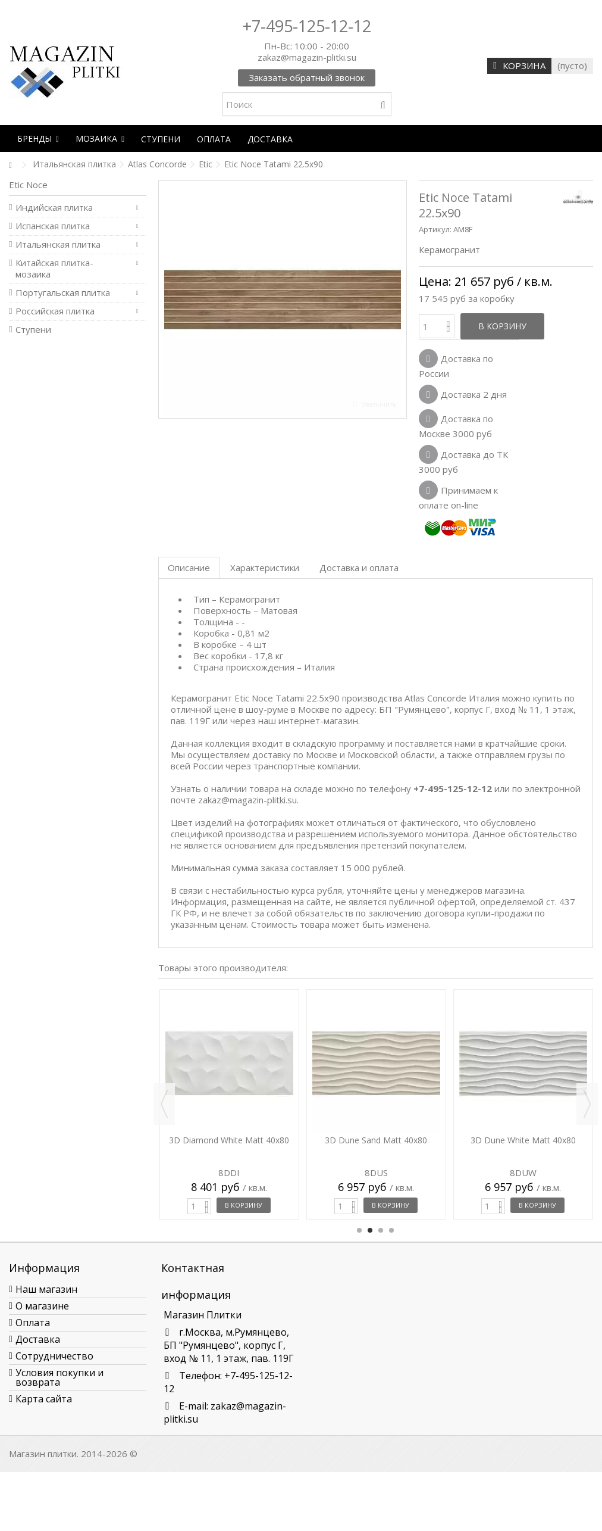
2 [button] (370, 1230)
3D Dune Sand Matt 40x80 (376, 1140)
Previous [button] (164, 1104)
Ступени (33, 329)
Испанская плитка (52, 226)
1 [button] (359, 1230)
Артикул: (435, 229)
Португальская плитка (62, 292)
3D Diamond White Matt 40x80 (229, 1140)
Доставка (37, 1339)
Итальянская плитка (58, 244)
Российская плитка (55, 311)
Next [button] (587, 1104)
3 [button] (380, 1230)
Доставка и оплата (359, 567)
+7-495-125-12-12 (307, 26)
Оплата (32, 1322)
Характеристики (264, 567)
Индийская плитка (54, 207)
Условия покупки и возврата (59, 1377)
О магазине (42, 1306)
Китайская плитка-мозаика (54, 268)
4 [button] (391, 1230)
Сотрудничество (54, 1356)
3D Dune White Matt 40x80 (523, 1140)
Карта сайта (43, 1399)
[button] (38, 138)
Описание (189, 567)
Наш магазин (46, 1289)
